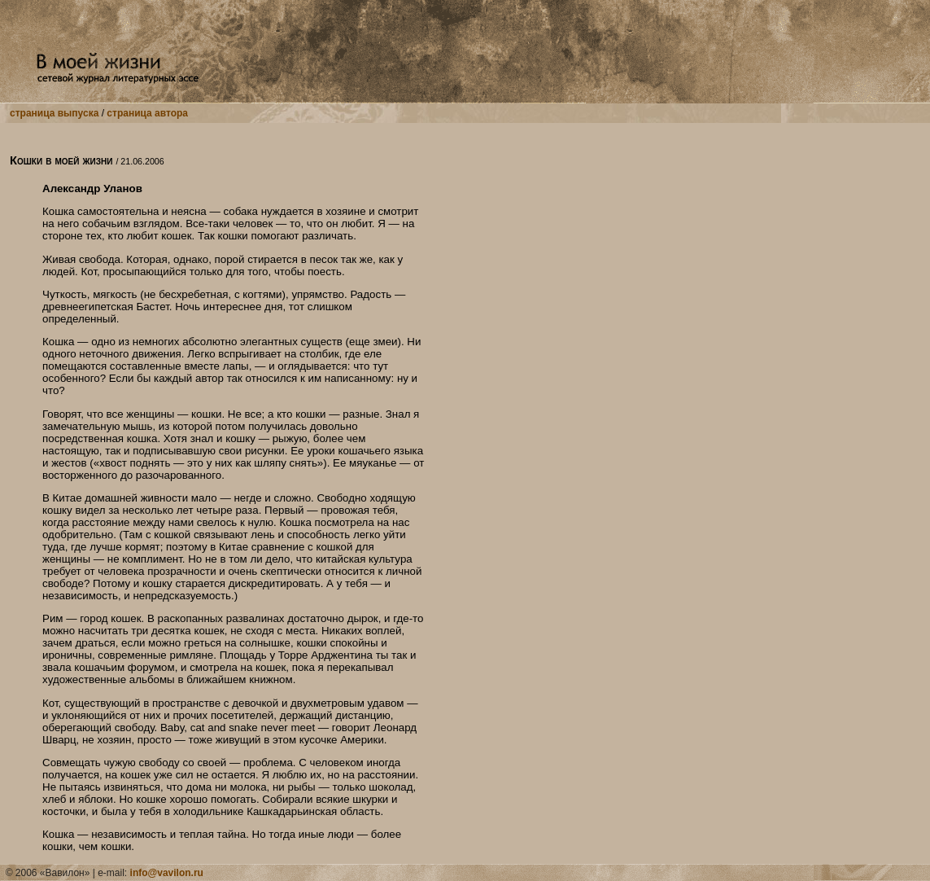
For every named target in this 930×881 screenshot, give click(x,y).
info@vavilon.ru (166, 873)
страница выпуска (54, 113)
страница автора (147, 113)
